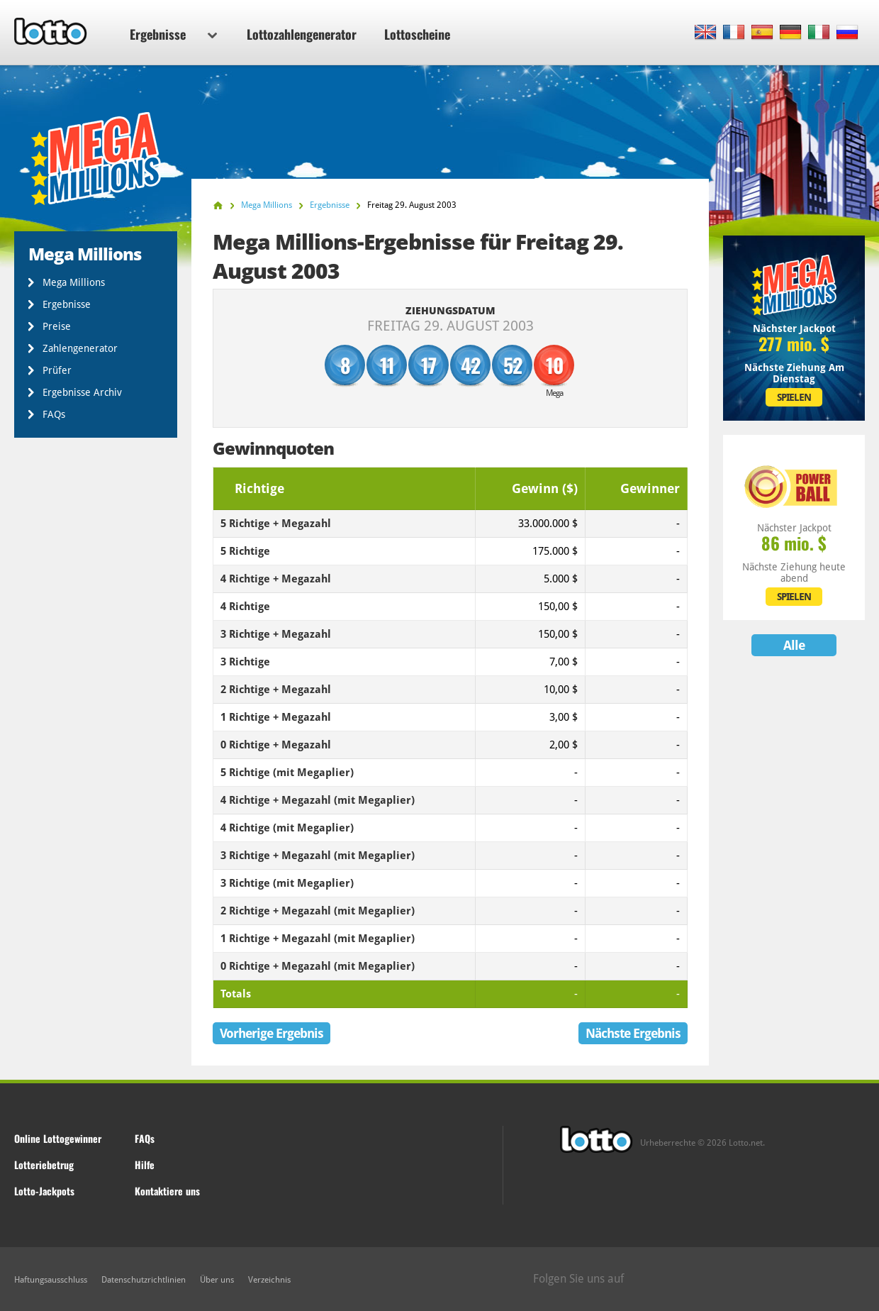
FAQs (54, 414)
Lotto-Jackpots (44, 1190)
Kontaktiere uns (167, 1190)
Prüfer (57, 370)
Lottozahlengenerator (302, 34)
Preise (57, 326)
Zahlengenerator (80, 348)
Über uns (217, 1280)
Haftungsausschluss (50, 1280)
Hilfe (145, 1164)
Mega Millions (74, 282)
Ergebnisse (173, 34)
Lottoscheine (417, 34)
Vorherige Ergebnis (271, 1033)
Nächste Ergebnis (633, 1033)
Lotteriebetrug (44, 1164)
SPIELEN (794, 397)
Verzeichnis (269, 1280)
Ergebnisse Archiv (82, 392)
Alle (794, 645)
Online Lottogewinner (57, 1138)
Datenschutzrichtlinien (143, 1280)
